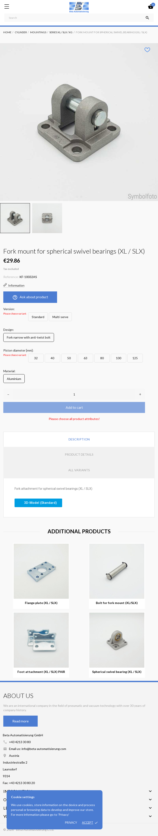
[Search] (79, 17)
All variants (79, 470)
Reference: (11, 277)
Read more (20, 721)
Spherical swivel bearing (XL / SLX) (116, 671)
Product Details (79, 454)
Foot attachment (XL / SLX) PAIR (41, 671)
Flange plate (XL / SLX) (41, 602)
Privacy (71, 822)
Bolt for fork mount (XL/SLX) (117, 602)
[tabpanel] (79, 122)
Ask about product (30, 297)
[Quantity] (74, 394)
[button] (38, 503)
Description (79, 439)
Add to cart (74, 407)
